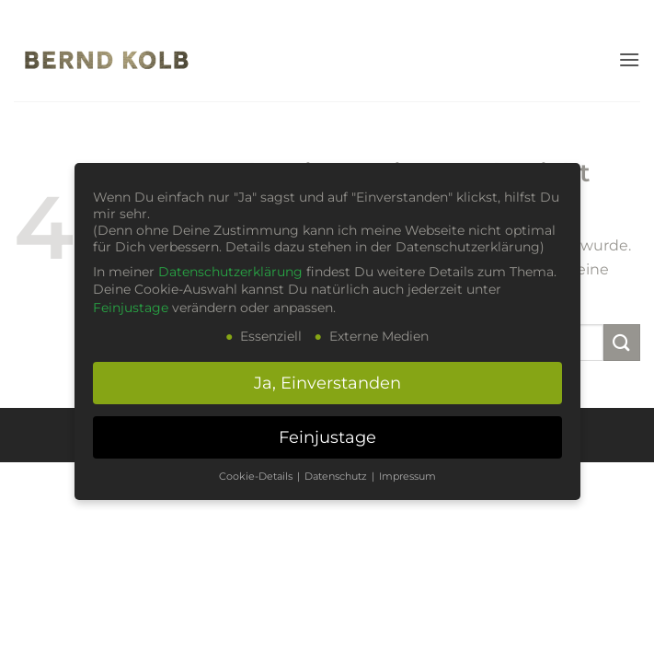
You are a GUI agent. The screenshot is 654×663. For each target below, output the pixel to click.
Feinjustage (130, 307)
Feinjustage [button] (327, 437)
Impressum (407, 477)
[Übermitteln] (621, 342)
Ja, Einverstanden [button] (327, 382)
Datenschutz (337, 477)
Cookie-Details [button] (257, 477)
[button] (629, 59)
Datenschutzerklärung (230, 271)
